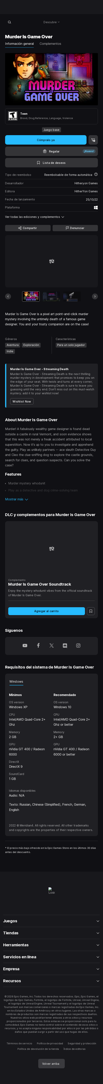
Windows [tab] (16, 681)
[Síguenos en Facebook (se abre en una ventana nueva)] (38, 646)
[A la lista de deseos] (51, 162)
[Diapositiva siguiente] (95, 296)
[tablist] (51, 681)
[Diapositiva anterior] (8, 296)
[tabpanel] (51, 733)
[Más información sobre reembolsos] (96, 174)
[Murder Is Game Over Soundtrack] (51, 548)
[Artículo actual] (31, 296)
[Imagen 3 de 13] (72, 296)
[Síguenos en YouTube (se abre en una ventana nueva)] (25, 646)
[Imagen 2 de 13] (51, 296)
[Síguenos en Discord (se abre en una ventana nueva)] (65, 646)
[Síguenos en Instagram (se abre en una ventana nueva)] (78, 646)
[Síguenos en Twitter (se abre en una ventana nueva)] (51, 646)
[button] (51, 499)
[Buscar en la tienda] (9, 22)
